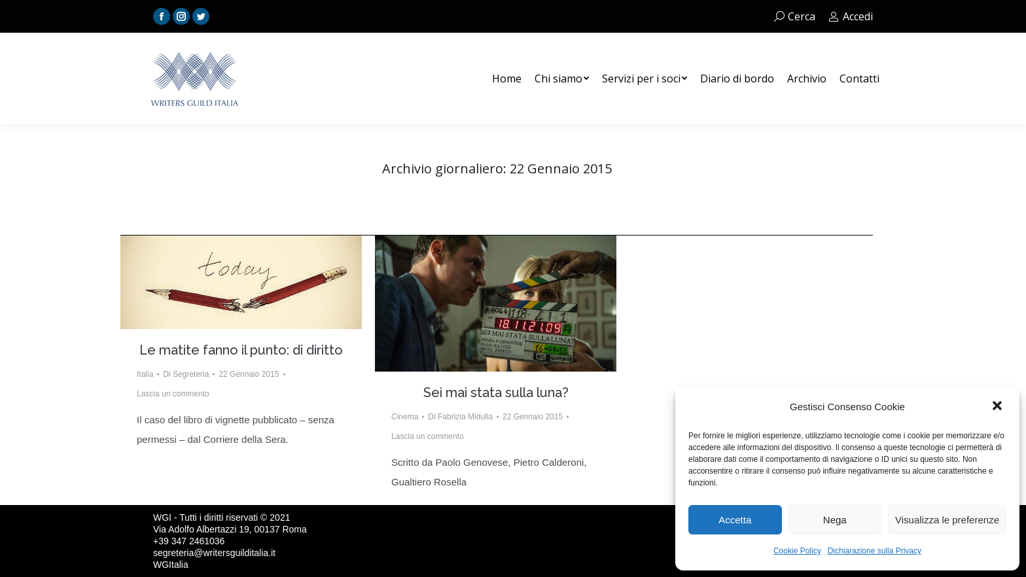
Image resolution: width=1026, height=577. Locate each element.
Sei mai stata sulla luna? (496, 392)
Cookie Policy (797, 550)
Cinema (404, 416)
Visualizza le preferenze (947, 519)
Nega (835, 519)
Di (186, 374)
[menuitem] (507, 78)
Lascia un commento (173, 393)
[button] (998, 407)
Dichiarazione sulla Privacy (874, 550)
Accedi (850, 16)
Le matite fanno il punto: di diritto (241, 350)
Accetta (734, 519)
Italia (145, 374)
